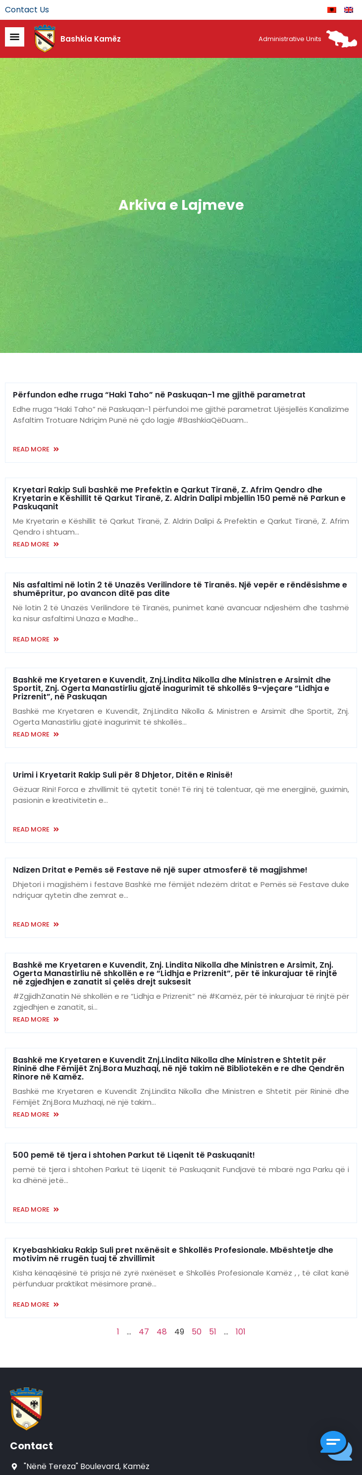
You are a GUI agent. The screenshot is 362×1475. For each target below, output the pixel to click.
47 (144, 1331)
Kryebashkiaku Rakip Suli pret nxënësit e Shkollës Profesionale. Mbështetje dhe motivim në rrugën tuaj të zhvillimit (173, 1254)
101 (241, 1331)
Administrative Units (290, 39)
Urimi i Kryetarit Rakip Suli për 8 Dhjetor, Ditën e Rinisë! (123, 775)
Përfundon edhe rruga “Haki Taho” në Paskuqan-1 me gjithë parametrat (159, 394)
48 (161, 1331)
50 (197, 1331)
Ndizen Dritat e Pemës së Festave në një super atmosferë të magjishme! (160, 870)
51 (212, 1331)
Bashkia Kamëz (90, 39)
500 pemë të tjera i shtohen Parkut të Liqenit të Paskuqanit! (134, 1155)
